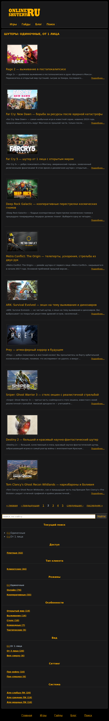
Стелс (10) (13, 620)
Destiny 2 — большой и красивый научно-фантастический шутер (52, 439)
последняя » (95, 505)
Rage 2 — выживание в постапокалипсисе (36, 69)
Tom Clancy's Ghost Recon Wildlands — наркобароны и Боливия (50, 484)
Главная (26, 715)
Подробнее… (98, 78)
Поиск (51, 24)
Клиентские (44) (17, 569)
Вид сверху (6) (15, 655)
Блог (38, 24)
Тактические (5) (16, 630)
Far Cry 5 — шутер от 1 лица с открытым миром (40, 159)
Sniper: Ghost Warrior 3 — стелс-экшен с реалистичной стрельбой (52, 394)
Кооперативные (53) (19, 594)
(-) (8, 532)
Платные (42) (15, 553)
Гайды (26, 24)
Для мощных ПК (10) (19, 702)
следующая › (75, 505)
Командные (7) (16, 625)
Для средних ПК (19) (19, 697)
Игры (13, 24)
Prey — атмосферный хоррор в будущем (34, 349)
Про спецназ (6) (16, 676)
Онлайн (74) (14, 590)
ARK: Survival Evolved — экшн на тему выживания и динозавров (51, 304)
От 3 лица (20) (15, 651)
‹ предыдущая (30, 505)
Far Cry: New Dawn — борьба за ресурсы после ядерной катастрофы (54, 114)
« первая (12, 505)
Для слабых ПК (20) (19, 692)
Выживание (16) (16, 615)
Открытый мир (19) (18, 611)
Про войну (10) (16, 672)
